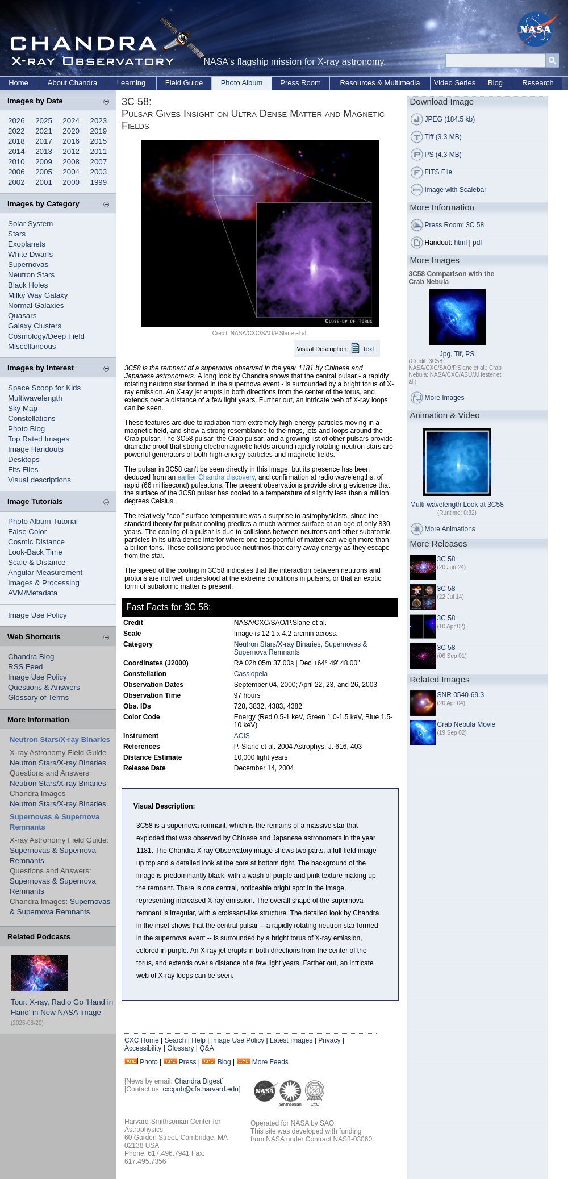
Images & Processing (44, 582)
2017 (43, 141)
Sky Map (22, 408)
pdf (477, 243)
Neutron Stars (31, 274)
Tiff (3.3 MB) (443, 137)
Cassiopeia (251, 674)
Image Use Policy (37, 615)
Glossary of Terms (38, 697)
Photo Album (242, 82)
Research (538, 82)
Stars (17, 234)
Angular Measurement (45, 572)
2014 (16, 151)
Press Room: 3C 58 (455, 225)
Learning (131, 82)
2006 (16, 172)
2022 (16, 131)
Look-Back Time (35, 552)
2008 (71, 161)
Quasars (22, 315)
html (460, 243)
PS (469, 354)
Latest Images (291, 1040)
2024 (71, 120)
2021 (43, 131)
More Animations (450, 529)
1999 (98, 182)
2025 (43, 120)
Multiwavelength (35, 398)
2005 (43, 172)
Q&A (206, 1048)
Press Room (300, 82)
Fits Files (23, 469)
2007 (98, 161)
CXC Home (141, 1040)
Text (368, 348)
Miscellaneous (32, 346)
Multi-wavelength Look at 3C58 (457, 505)
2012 (71, 151)
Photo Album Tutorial (43, 521)
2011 (98, 151)
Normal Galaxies (36, 305)
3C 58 (446, 559)
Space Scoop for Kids (44, 388)
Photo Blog (26, 428)
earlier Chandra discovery (215, 477)
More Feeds (270, 1062)
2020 (71, 131)
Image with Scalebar (456, 190)
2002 (16, 182)
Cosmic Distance (36, 542)
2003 (98, 172)
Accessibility (142, 1048)
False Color (27, 531)
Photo (148, 1062)
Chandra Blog (31, 656)
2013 (43, 151)
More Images (445, 398)
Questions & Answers (44, 687)
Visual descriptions (39, 480)
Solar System (30, 223)
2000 (71, 182)
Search (175, 1040)
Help (198, 1040)
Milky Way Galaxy (38, 295)
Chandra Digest (198, 1081)
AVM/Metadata (32, 593)
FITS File (439, 172)
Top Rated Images (38, 439)
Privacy (329, 1040)
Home (18, 82)
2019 (98, 131)
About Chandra (72, 82)
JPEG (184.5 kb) (450, 119)
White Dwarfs (30, 254)
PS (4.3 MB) (443, 155)
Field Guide (184, 82)
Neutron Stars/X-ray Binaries (58, 763)
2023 (98, 120)
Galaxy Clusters (34, 326)
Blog (495, 82)
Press (188, 1062)
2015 (98, 141)
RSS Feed (25, 667)
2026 (16, 120)
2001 (43, 182)
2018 (16, 141)
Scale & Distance (37, 562)
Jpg (445, 354)
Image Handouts (36, 449)
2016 (71, 141)
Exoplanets (26, 244)
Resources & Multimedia (380, 82)
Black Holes (28, 285)
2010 (16, 161)
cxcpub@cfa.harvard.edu (200, 1089)
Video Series (454, 82)
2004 (71, 172)
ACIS (242, 736)
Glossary (180, 1048)
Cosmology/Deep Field (46, 336)
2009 (43, 161)
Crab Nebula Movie (466, 724)
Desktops (24, 459)
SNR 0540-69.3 (461, 695)
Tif (458, 354)
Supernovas (28, 264)
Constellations (32, 418)
